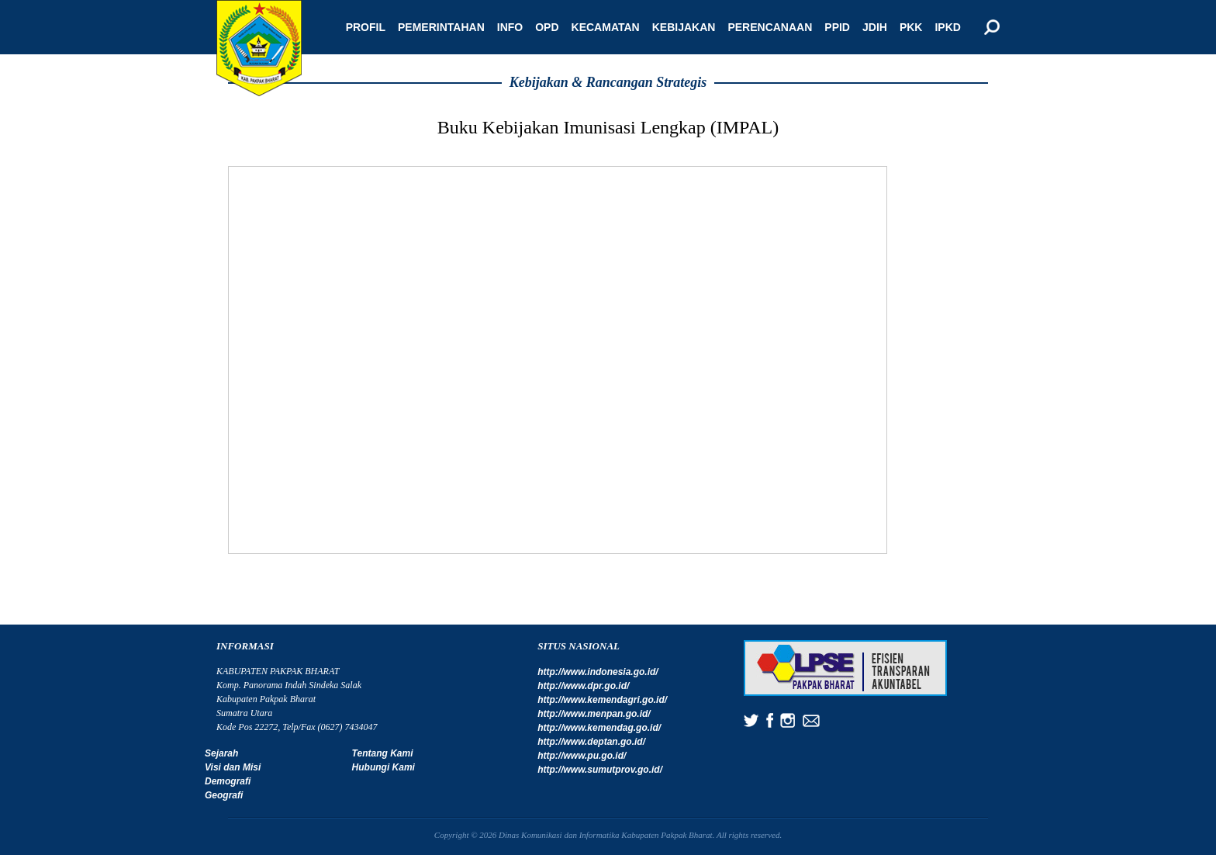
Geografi (224, 795)
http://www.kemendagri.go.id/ (602, 699)
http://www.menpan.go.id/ (594, 713)
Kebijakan (684, 27)
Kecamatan (606, 27)
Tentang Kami (382, 753)
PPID (837, 27)
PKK (911, 27)
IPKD (947, 27)
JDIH (874, 27)
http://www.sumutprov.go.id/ (599, 769)
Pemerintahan (441, 27)
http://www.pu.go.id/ (581, 755)
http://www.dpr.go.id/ (583, 685)
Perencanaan (769, 27)
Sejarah (221, 753)
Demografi (227, 781)
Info (510, 27)
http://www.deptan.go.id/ (591, 741)
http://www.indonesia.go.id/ (597, 671)
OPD (546, 27)
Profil (365, 27)
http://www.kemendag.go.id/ (599, 727)
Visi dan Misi (233, 767)
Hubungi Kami (383, 767)
